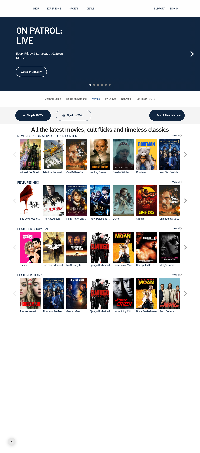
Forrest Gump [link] (50, 404)
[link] (30, 154)
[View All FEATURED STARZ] (177, 275)
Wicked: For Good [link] (29, 172)
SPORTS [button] (75, 8)
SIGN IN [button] (176, 8)
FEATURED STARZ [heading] (29, 275)
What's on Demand (76, 99)
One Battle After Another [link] (79, 172)
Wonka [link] (93, 358)
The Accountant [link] (52, 218)
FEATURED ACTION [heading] (30, 414)
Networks (126, 99)
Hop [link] (138, 358)
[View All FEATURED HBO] (177, 182)
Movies (96, 99)
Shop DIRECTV (32, 115)
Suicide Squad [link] (28, 358)
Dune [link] (116, 218)
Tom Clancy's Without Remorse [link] (107, 450)
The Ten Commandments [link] (150, 404)
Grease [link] (23, 265)
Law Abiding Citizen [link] (123, 311)
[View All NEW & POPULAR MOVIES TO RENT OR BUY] (177, 136)
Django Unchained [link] (100, 265)
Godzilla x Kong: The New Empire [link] (84, 358)
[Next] (192, 54)
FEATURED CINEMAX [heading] (31, 322)
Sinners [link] (140, 218)
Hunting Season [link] (98, 172)
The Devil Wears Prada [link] (32, 218)
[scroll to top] (11, 442)
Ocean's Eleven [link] (74, 404)
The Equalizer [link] (120, 404)
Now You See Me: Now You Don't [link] (177, 172)
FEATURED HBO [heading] (28, 182)
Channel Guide (53, 99)
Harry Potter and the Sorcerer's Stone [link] (109, 218)
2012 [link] (92, 404)
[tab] (90, 85)
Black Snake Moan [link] (123, 265)
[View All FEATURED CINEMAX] (177, 322)
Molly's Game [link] (166, 265)
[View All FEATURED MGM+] (177, 368)
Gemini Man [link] (73, 311)
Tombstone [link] (49, 450)
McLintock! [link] (165, 404)
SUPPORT (159, 8)
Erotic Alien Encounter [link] (148, 450)
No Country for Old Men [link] (79, 265)
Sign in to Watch (73, 115)
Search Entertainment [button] (167, 115)
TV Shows (110, 99)
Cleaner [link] (117, 358)
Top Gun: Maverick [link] (53, 265)
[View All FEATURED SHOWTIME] (177, 229)
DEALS (90, 8)
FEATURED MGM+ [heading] (29, 368)
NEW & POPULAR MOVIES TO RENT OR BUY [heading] (47, 136)
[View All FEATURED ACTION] (177, 414)
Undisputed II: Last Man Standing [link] (154, 265)
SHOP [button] (37, 8)
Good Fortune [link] (166, 311)
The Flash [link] (48, 358)
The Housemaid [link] (28, 311)
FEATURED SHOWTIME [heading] (33, 229)
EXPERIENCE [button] (56, 8)
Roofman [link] (141, 172)
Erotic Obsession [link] (168, 450)
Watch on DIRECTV (31, 72)
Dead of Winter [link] (121, 172)
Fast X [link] (116, 450)
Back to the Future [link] (29, 404)
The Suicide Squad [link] (169, 358)
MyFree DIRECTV (146, 99)
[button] (191, 8)
